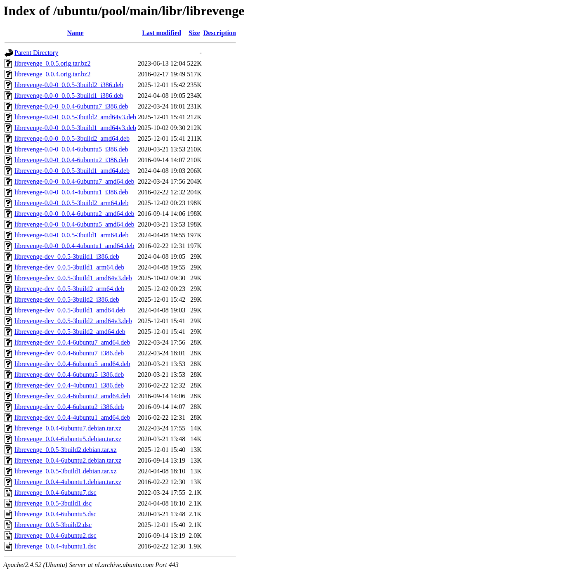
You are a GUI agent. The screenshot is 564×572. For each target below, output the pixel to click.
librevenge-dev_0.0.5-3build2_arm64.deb (69, 288)
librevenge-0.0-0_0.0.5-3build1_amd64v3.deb (75, 127)
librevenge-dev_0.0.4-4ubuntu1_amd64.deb (72, 417)
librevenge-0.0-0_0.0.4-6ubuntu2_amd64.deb (74, 213)
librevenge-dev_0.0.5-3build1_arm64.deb (69, 267)
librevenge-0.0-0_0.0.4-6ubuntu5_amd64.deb (74, 224)
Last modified (161, 32)
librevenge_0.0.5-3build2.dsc (53, 524)
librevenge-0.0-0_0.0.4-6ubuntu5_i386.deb (71, 149)
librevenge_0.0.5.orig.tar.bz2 (52, 63)
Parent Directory (36, 52)
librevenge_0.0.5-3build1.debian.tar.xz (65, 471)
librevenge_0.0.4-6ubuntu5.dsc (55, 514)
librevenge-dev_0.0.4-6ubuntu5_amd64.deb (72, 363)
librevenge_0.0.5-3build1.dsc (53, 503)
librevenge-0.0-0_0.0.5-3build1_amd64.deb (72, 170)
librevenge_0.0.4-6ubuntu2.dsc (55, 535)
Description (219, 32)
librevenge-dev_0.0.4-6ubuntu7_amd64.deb (72, 342)
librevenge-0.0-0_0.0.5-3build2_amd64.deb (72, 138)
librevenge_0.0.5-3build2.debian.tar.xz (65, 449)
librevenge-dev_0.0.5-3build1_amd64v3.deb (73, 277)
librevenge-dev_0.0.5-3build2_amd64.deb (69, 331)
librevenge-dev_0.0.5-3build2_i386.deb (66, 299)
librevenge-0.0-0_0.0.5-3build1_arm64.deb (71, 235)
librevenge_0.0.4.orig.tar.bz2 (52, 74)
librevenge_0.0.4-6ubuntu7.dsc (55, 492)
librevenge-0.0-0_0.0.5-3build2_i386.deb (68, 84)
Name (75, 32)
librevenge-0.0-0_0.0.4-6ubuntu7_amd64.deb (74, 181)
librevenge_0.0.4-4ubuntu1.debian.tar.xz (67, 481)
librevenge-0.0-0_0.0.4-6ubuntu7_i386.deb (71, 106)
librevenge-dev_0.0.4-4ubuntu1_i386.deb (69, 385)
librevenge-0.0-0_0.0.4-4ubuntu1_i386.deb (71, 192)
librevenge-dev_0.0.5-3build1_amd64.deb (69, 310)
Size (194, 32)
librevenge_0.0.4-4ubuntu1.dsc (55, 546)
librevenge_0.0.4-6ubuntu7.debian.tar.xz (67, 428)
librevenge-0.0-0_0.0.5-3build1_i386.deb (68, 95)
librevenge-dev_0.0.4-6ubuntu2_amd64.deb (72, 395)
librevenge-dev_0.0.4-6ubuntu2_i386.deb (69, 406)
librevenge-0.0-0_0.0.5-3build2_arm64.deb (71, 202)
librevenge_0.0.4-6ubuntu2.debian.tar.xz (67, 460)
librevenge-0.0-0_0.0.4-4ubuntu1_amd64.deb (74, 245)
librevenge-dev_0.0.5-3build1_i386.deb (66, 256)
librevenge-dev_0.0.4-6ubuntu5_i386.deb (69, 374)
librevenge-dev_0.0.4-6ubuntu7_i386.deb (69, 353)
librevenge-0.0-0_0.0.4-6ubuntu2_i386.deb (71, 159)
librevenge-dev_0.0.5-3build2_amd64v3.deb (73, 320)
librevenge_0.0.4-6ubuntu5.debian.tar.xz (67, 438)
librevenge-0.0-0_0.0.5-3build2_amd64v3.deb (75, 117)
